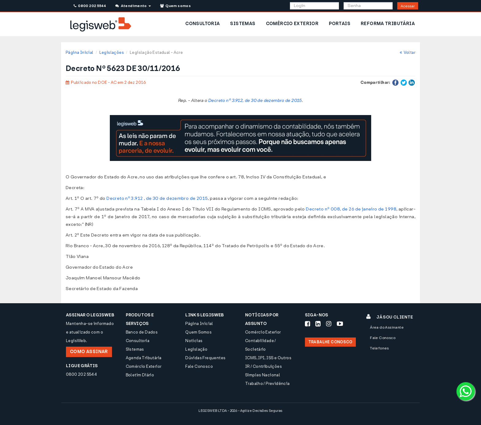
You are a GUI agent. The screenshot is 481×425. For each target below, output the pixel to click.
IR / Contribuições (263, 366)
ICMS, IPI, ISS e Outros (268, 357)
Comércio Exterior (144, 366)
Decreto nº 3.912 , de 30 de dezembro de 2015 (157, 198)
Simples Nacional (262, 375)
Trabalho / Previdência (267, 383)
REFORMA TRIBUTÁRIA (388, 24)
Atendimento (133, 5)
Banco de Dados (142, 332)
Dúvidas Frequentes (205, 357)
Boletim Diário (140, 375)
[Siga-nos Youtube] (340, 324)
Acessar (408, 6)
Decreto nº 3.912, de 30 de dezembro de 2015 (255, 100)
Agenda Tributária (144, 357)
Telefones (379, 348)
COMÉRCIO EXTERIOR (292, 24)
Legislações (111, 52)
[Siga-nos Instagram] (328, 324)
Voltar (407, 52)
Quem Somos (198, 332)
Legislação (196, 349)
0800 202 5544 (90, 5)
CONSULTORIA (202, 24)
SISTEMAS (242, 24)
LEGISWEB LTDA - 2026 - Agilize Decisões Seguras (240, 410)
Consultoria (137, 340)
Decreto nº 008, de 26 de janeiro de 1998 (351, 209)
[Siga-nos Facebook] (307, 324)
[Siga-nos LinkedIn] (318, 324)
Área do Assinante (387, 327)
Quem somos (175, 5)
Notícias (193, 340)
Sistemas (135, 349)
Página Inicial (79, 52)
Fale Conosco (199, 366)
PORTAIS (339, 24)
